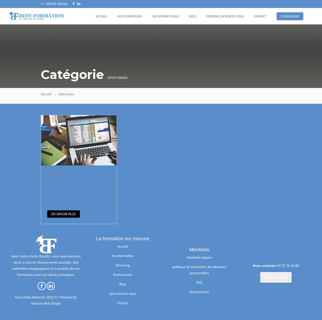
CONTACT (260, 16)
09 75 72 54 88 (288, 265)
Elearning (123, 265)
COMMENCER (290, 16)
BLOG (193, 16)
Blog (123, 284)
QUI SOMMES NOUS (165, 16)
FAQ (199, 282)
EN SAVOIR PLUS (63, 214)
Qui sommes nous (122, 293)
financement (122, 274)
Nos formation (122, 256)
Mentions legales (199, 257)
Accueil (46, 94)
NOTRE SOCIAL (57, 4)
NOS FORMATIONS (129, 16)
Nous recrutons (276, 277)
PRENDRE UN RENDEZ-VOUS (225, 16)
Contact (122, 303)
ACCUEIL (101, 16)
